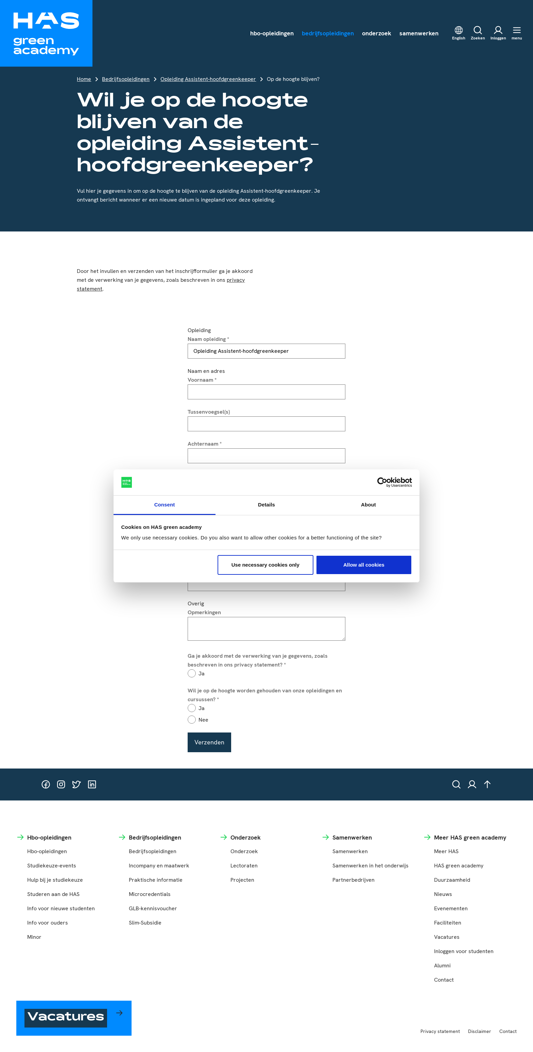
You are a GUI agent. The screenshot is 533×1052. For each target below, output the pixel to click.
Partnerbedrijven (353, 879)
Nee (203, 719)
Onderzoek (244, 851)
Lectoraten (244, 865)
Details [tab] (266, 504)
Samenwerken (350, 851)
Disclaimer (479, 1031)
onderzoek (376, 33)
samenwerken (419, 33)
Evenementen (451, 908)
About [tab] (368, 504)
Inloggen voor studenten (464, 951)
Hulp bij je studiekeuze (55, 879)
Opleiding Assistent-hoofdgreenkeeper (208, 79)
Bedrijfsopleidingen (126, 79)
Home (84, 79)
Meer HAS (446, 851)
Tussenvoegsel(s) (209, 411)
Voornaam (202, 379)
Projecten (242, 879)
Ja (202, 673)
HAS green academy (458, 865)
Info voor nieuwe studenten (61, 908)
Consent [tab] (164, 504)
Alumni (442, 965)
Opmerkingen (204, 612)
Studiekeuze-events (51, 865)
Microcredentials (150, 894)
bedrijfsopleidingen (328, 33)
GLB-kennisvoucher (153, 908)
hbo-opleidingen (272, 33)
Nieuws (443, 894)
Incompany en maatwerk (159, 865)
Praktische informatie (156, 879)
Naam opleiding (208, 339)
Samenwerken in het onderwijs (370, 865)
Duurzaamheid (452, 879)
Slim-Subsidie (145, 922)
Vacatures (447, 937)
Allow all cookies (363, 565)
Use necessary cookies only (265, 565)
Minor (34, 937)
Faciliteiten (447, 922)
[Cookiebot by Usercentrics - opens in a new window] (382, 482)
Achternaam (205, 443)
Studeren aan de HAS (53, 894)
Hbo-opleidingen (47, 851)
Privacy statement (440, 1031)
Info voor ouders (47, 922)
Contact (444, 979)
